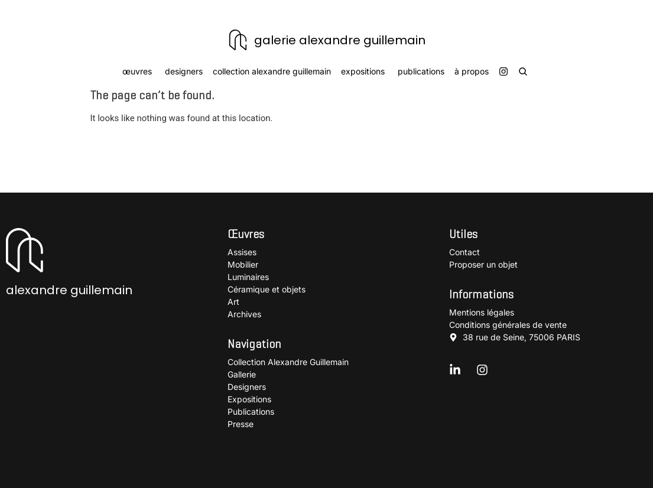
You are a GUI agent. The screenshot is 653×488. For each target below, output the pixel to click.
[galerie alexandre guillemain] (238, 40)
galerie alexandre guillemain (339, 40)
